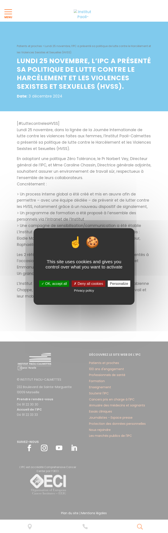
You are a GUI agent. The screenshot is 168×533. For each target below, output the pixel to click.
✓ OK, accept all (54, 284)
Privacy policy (84, 290)
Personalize (119, 284)
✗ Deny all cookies (88, 284)
